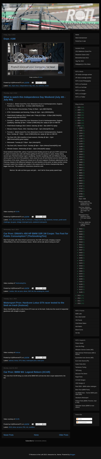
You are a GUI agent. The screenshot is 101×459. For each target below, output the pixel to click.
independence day (25, 86)
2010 (79, 303)
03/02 (81, 271)
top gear (13, 222)
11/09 (81, 146)
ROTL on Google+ (80, 94)
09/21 (81, 165)
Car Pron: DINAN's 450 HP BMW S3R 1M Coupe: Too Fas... (85, 210)
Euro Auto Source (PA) (82, 361)
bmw (14, 427)
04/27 (81, 250)
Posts (79, 419)
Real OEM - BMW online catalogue (85, 386)
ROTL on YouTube (81, 87)
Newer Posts (8, 435)
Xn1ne (40, 77)
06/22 (81, 229)
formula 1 (30, 220)
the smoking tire (39, 291)
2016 (79, 120)
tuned (47, 291)
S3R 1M (30, 291)
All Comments (82, 422)
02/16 (81, 276)
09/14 (81, 167)
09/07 (81, 170)
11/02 (81, 149)
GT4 (20, 360)
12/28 (81, 128)
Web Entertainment (81, 38)
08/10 (81, 181)
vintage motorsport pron (24, 222)
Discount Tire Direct (81, 373)
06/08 (81, 234)
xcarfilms (32, 427)
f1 (25, 220)
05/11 (81, 245)
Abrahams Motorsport (81, 397)
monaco (55, 220)
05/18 (81, 242)
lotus (23, 360)
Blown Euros (79, 330)
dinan (25, 291)
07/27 (81, 186)
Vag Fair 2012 (79, 61)
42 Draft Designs (80, 380)
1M (16, 291)
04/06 (81, 258)
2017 (79, 118)
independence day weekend (43, 220)
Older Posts (63, 435)
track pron (40, 360)
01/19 (81, 287)
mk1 (33, 86)
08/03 (81, 183)
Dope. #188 (9, 39)
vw (36, 86)
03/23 (81, 263)
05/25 (81, 239)
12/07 (81, 136)
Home (36, 435)
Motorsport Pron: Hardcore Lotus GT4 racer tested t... (85, 217)
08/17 (81, 178)
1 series (11, 291)
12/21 (81, 130)
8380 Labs (78, 314)
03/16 (81, 266)
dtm (23, 220)
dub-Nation (78, 326)
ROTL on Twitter (80, 97)
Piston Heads (79, 343)
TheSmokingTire (20, 283)
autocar (11, 360)
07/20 (81, 188)
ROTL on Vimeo (80, 90)
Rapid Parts (78, 377)
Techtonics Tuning (80, 367)
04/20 (81, 252)
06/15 (81, 231)
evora (16, 360)
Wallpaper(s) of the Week (83, 64)
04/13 (81, 255)
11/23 (81, 141)
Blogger (72, 454)
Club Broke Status (80, 323)
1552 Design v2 (80, 383)
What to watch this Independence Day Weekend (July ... (85, 203)
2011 (79, 301)
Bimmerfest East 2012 (82, 58)
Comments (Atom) (40, 441)
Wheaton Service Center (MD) (84, 349)
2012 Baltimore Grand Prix (83, 51)
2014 (10, 220)
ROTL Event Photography (83, 81)
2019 (79, 112)
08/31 (81, 173)
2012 (79, 298)
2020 (79, 110)
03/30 (81, 260)
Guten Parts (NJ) (80, 364)
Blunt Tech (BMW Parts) (82, 389)
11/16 (81, 144)
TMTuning (78, 370)
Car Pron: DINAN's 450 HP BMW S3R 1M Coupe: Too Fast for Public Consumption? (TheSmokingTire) (36, 234)
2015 (10, 427)
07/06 (81, 194)
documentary (17, 220)
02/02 (81, 281)
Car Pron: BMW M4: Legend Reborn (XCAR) (27, 372)
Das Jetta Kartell (80, 317)
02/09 (81, 279)
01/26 (81, 284)
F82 (24, 427)
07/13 (81, 191)
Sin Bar (77, 333)
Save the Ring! (79, 346)
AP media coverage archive (83, 74)
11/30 (81, 138)
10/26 (81, 151)
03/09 (81, 268)
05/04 (81, 247)
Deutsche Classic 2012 (82, 54)
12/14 (81, 133)
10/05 (81, 159)
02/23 (81, 274)
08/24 (81, 175)
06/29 (81, 196)
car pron (20, 291)
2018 (79, 115)
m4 (27, 427)
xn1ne (47, 86)
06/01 (81, 237)
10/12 (81, 157)
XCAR (17, 211)
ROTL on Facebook (81, 84)
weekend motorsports (40, 222)
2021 (79, 107)
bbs (10, 86)
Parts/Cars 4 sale (80, 41)
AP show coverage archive (83, 78)
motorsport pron (31, 360)
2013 (79, 295)
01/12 (81, 289)
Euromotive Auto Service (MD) (84, 357)
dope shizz (15, 86)
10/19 (81, 154)
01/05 (81, 292)
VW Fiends (78, 320)
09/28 (81, 162)
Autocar (17, 352)
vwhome (41, 86)
